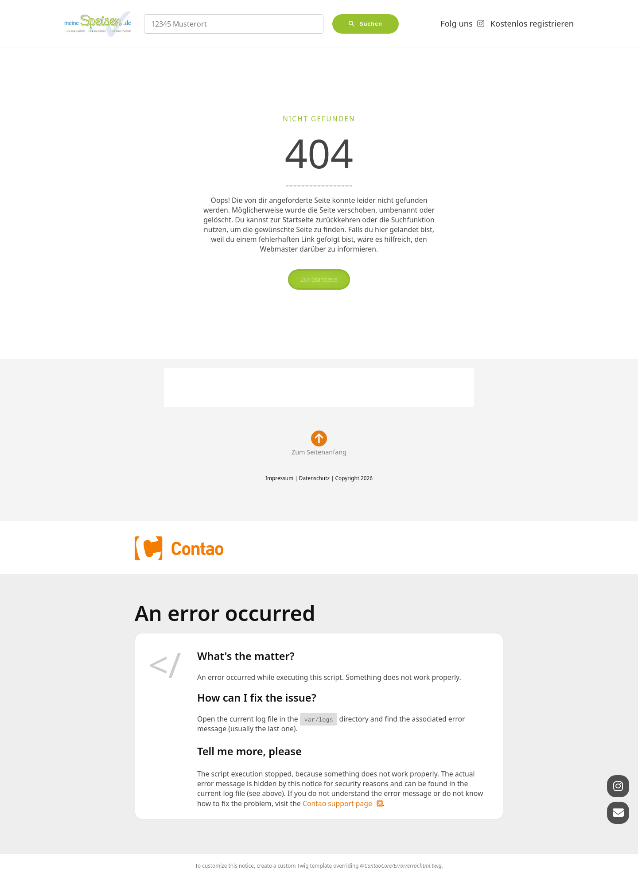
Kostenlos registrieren (532, 23)
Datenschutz (314, 477)
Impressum (279, 477)
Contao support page (337, 803)
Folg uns (456, 23)
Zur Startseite (319, 279)
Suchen (370, 24)
